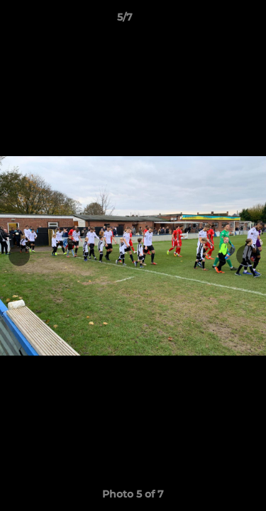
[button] (214, 20)
